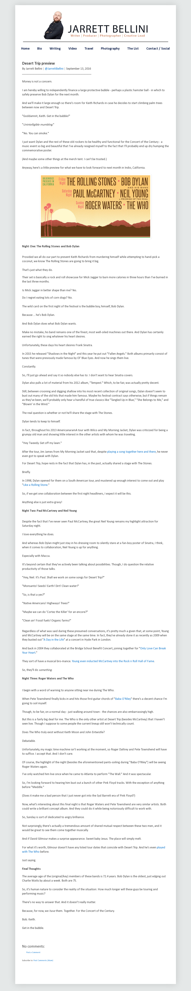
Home (25, 48)
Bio (39, 48)
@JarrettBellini (54, 68)
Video (72, 48)
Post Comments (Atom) (43, 961)
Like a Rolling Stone (35, 485)
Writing (55, 48)
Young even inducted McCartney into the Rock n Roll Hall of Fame (113, 661)
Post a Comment (33, 952)
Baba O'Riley (123, 699)
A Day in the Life (54, 639)
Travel (88, 48)
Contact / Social (158, 48)
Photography (110, 48)
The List (133, 48)
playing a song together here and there (131, 452)
